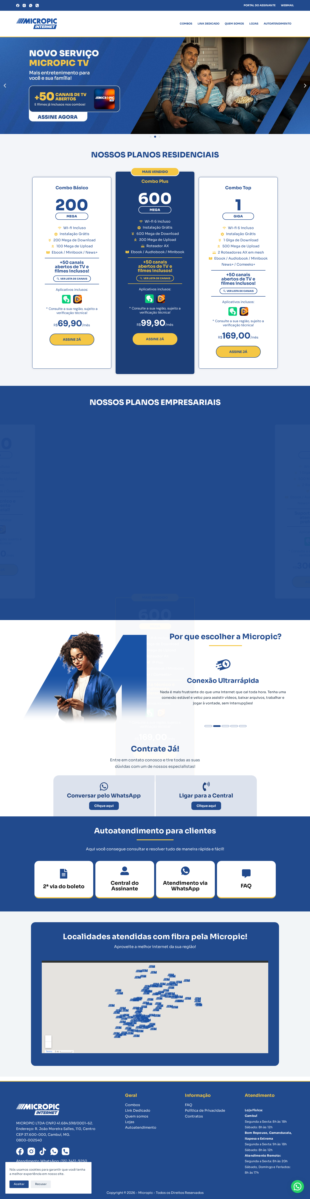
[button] (5, 85)
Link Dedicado (208, 23)
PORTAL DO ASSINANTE (260, 5)
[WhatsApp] (30, 5)
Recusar (43, 1183)
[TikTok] (42, 1151)
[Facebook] (17, 5)
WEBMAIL (287, 5)
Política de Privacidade (205, 1110)
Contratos (194, 1116)
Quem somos (234, 23)
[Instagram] (24, 5)
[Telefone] (37, 5)
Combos (186, 23)
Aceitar (21, 1183)
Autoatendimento (277, 23)
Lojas (253, 23)
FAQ (188, 1105)
